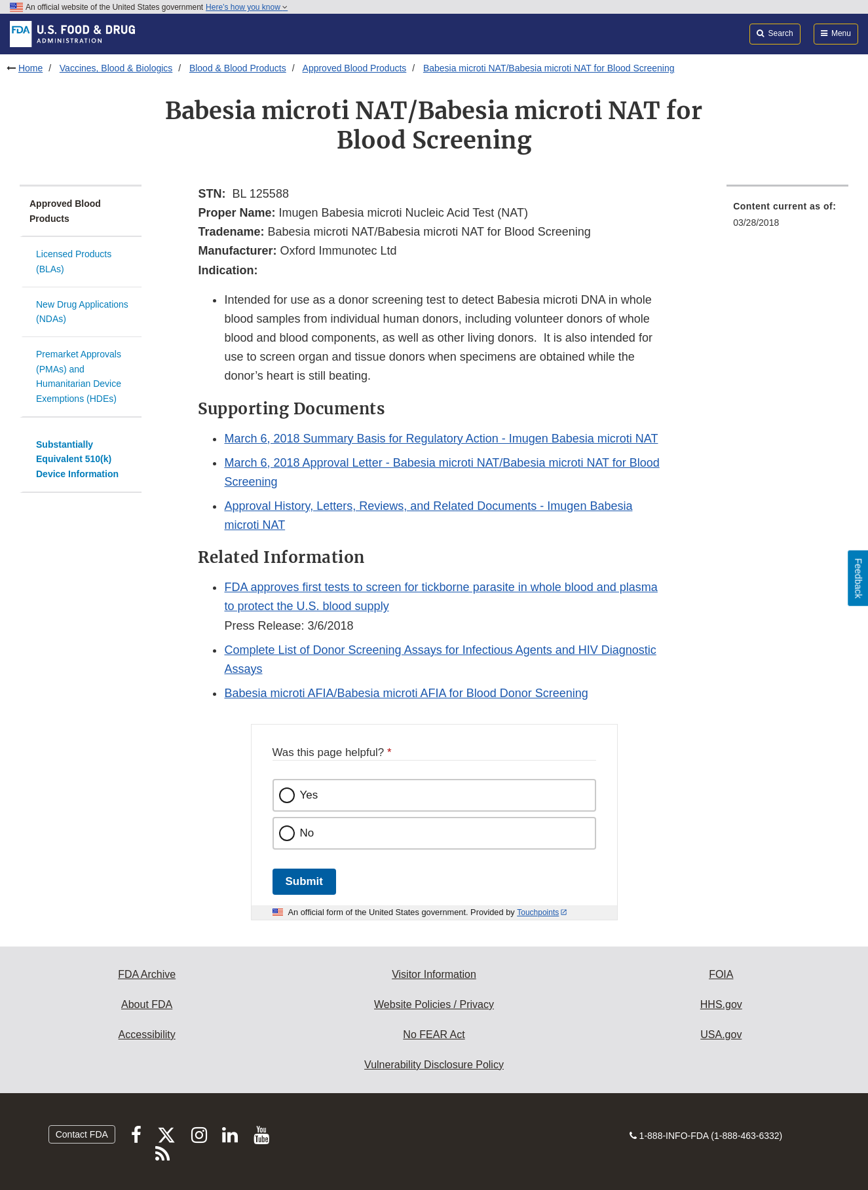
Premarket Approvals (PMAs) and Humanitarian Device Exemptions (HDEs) (78, 376)
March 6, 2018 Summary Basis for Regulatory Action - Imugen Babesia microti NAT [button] (441, 438)
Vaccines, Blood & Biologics (116, 68)
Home (30, 68)
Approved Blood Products (355, 68)
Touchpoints (538, 912)
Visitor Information (434, 974)
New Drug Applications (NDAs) (82, 312)
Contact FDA (82, 1134)
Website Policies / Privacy (434, 1004)
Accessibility (147, 1034)
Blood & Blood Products (237, 68)
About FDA (146, 1004)
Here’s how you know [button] (247, 7)
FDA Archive (147, 974)
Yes (309, 795)
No (307, 833)
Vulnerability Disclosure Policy (434, 1064)
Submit (304, 881)
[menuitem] (787, 218)
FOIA (721, 974)
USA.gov (721, 1034)
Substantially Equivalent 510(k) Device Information (77, 459)
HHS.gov (721, 1004)
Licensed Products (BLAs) (73, 261)
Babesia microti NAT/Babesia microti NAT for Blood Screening (549, 68)
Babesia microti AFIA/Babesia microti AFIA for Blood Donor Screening (406, 693)
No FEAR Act (433, 1034)
